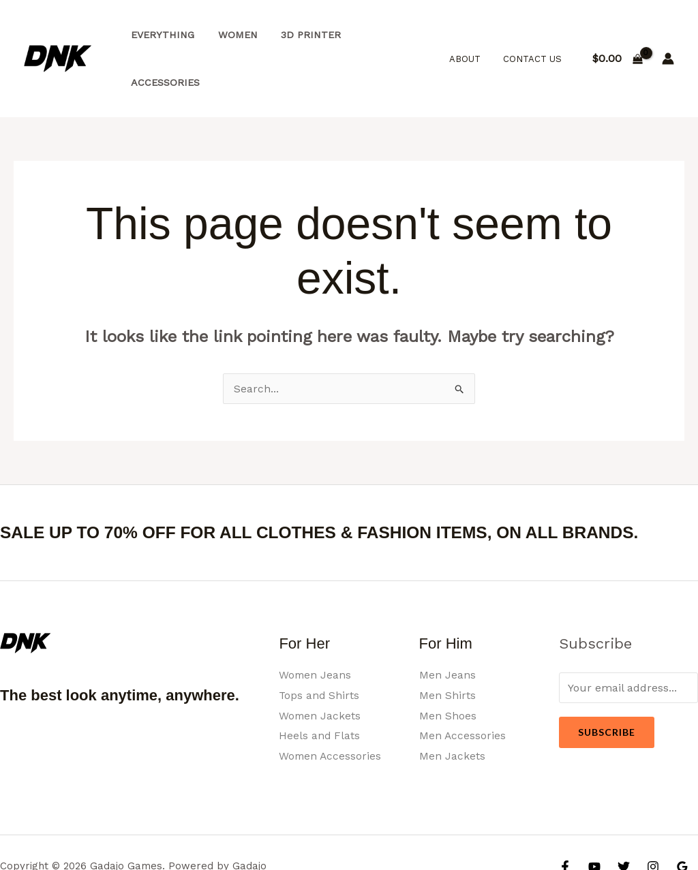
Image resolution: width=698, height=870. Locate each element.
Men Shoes (447, 668)
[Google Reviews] (682, 819)
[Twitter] (624, 819)
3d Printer (301, 35)
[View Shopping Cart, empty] (617, 35)
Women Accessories (331, 708)
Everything (160, 35)
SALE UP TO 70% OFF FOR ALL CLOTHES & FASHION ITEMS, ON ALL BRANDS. (339, 485)
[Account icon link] (668, 35)
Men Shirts (447, 648)
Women (232, 35)
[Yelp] (573, 840)
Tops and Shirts (320, 648)
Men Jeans (447, 627)
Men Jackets (452, 708)
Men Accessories (462, 688)
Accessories (385, 35)
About (471, 35)
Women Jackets (320, 668)
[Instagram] (653, 819)
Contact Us (534, 35)
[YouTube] (594, 819)
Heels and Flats (320, 688)
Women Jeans (315, 627)
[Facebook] (565, 819)
